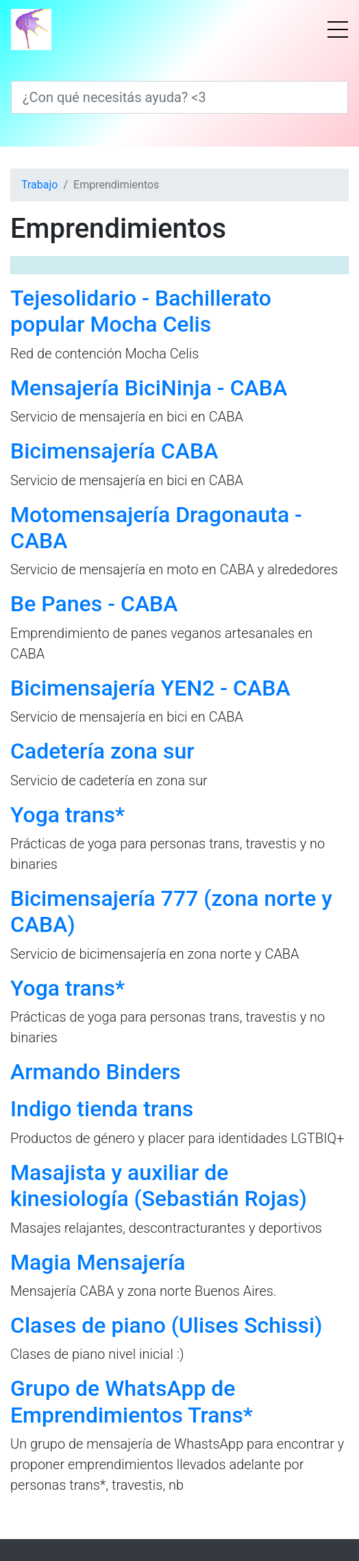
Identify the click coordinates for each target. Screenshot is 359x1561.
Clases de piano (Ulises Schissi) (166, 1325)
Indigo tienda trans (101, 1109)
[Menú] (337, 29)
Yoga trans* (67, 815)
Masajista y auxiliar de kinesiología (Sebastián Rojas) (158, 1185)
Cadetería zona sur (102, 751)
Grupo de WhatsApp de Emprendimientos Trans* (131, 1401)
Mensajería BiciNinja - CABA (148, 388)
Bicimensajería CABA (114, 451)
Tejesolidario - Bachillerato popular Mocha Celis (140, 311)
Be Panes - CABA (94, 604)
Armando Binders (95, 1072)
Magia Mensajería (97, 1262)
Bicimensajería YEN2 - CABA (150, 688)
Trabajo (39, 184)
